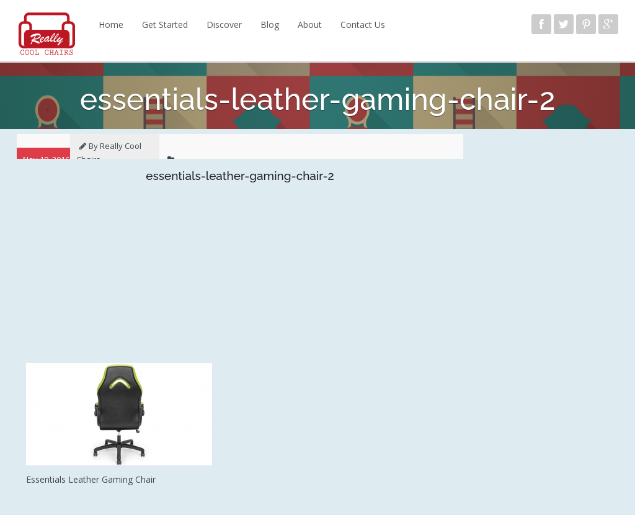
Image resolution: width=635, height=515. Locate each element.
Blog (269, 24)
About (310, 24)
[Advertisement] (240, 276)
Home (111, 24)
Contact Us (362, 24)
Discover (224, 24)
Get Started (165, 24)
